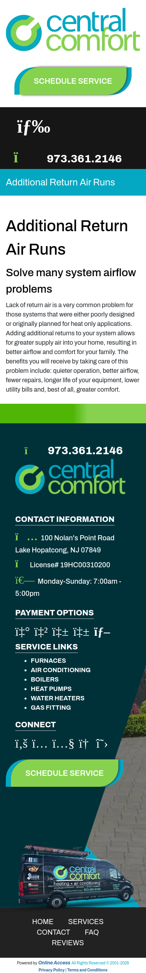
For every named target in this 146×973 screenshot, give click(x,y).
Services (91, 922)
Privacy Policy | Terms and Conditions (73, 970)
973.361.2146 (84, 159)
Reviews (73, 943)
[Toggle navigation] (33, 126)
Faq (97, 932)
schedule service (73, 81)
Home (48, 922)
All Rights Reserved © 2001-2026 (100, 963)
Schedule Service (64, 773)
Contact (58, 932)
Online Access (54, 963)
